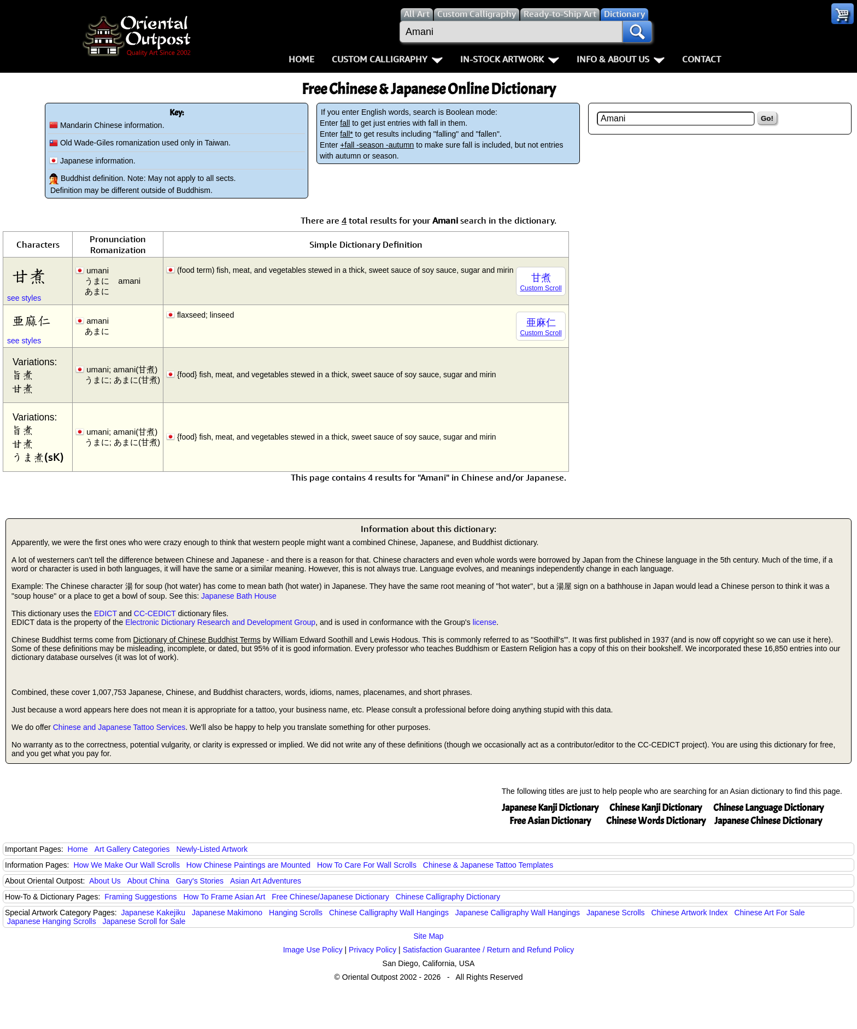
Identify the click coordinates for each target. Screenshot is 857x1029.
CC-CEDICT (155, 613)
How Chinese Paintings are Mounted (248, 865)
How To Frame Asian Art (224, 896)
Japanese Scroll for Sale (144, 921)
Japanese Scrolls (615, 912)
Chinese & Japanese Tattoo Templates (488, 865)
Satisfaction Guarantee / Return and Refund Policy (488, 949)
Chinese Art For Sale (769, 912)
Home (301, 59)
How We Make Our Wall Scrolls (126, 865)
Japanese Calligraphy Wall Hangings (517, 912)
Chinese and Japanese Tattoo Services (119, 727)
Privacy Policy (372, 949)
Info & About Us (621, 59)
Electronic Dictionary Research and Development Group (220, 622)
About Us (105, 880)
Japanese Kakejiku (153, 912)
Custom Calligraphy (387, 59)
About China (148, 880)
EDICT (105, 613)
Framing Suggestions (140, 896)
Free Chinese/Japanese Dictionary (330, 896)
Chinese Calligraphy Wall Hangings (389, 912)
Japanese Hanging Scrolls (51, 921)
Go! (767, 118)
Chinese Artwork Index (689, 912)
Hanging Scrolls (295, 912)
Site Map (428, 936)
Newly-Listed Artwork (212, 849)
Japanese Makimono (227, 912)
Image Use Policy (313, 949)
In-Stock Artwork (509, 59)
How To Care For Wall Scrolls (366, 865)
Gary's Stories (200, 880)
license (485, 622)
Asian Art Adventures (265, 880)
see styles (24, 298)
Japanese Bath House (239, 596)
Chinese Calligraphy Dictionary (448, 896)
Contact (701, 59)
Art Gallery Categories (132, 849)
